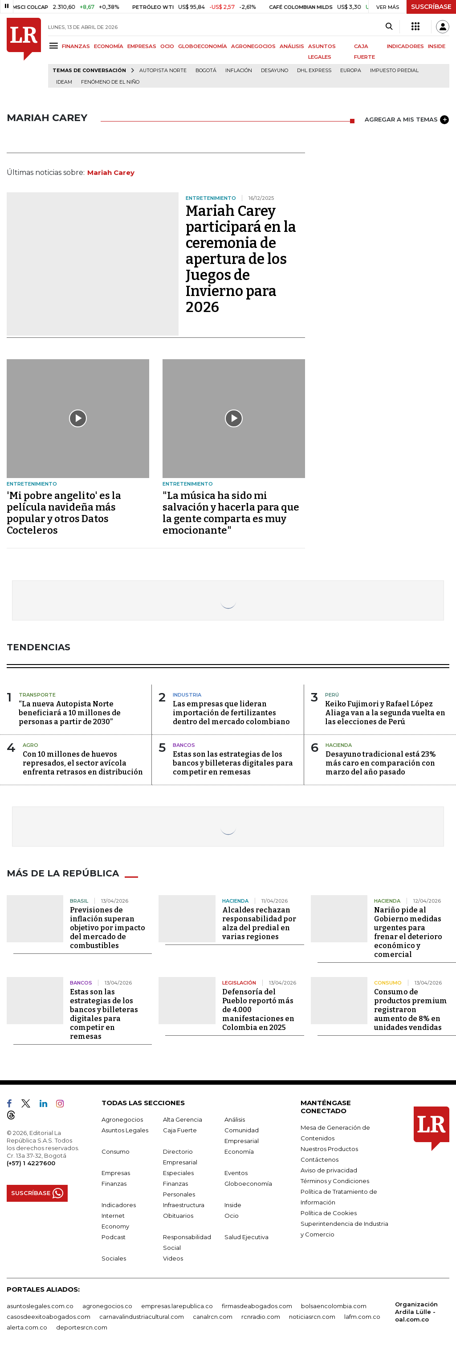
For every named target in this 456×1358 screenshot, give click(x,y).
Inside (232, 1204)
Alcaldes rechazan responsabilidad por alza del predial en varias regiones (259, 923)
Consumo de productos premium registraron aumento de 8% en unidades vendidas (410, 1010)
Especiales (178, 1172)
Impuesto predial (394, 70)
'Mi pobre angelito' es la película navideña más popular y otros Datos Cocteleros (64, 513)
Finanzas (114, 1183)
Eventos (236, 1172)
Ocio (231, 1215)
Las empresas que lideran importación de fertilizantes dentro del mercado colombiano (231, 713)
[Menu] (55, 46)
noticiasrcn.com (312, 1316)
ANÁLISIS (292, 46)
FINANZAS (76, 46)
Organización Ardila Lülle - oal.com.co (416, 1312)
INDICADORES (405, 46)
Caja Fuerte (180, 1130)
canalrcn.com (212, 1316)
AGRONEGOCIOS (253, 46)
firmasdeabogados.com (257, 1305)
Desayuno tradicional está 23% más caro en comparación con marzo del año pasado (381, 763)
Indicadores (119, 1204)
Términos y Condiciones (335, 1180)
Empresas (116, 1172)
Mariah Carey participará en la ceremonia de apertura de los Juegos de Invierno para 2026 (241, 259)
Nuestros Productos (329, 1148)
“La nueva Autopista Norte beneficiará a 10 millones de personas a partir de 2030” (70, 713)
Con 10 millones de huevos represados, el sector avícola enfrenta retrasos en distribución (83, 763)
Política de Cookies (329, 1212)
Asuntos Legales (125, 1130)
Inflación (238, 70)
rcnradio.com (260, 1316)
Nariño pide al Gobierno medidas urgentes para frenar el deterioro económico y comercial (408, 932)
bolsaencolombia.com (333, 1305)
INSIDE (436, 46)
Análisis (234, 1119)
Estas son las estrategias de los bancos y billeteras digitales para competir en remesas (233, 763)
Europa (350, 70)
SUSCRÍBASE (431, 7)
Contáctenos (319, 1159)
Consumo (116, 1151)
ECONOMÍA (108, 46)
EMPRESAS (141, 46)
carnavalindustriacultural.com (141, 1316)
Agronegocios (122, 1119)
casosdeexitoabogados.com (48, 1316)
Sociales (114, 1258)
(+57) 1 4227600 (31, 1163)
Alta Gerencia (182, 1119)
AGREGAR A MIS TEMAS (407, 119)
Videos (173, 1258)
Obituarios (178, 1215)
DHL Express (314, 70)
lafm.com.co (362, 1316)
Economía (239, 1151)
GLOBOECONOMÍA (202, 46)
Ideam (64, 82)
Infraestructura (183, 1204)
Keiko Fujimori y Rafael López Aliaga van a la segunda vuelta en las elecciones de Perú (385, 713)
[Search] (389, 26)
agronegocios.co (107, 1305)
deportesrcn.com (81, 1327)
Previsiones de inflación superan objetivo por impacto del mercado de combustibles (107, 928)
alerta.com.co (27, 1327)
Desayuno (274, 70)
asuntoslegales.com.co (40, 1305)
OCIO (167, 46)
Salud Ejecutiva (246, 1236)
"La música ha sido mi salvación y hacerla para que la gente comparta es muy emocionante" (231, 513)
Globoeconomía (248, 1183)
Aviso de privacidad (329, 1170)
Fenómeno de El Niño (110, 82)
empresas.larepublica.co (177, 1305)
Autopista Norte (163, 70)
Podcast (114, 1236)
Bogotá (205, 70)
